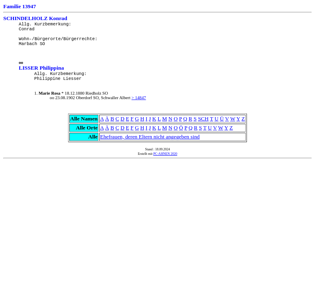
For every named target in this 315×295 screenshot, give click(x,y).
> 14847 (139, 97)
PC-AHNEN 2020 (165, 154)
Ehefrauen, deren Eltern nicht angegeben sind (150, 137)
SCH (203, 119)
